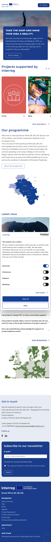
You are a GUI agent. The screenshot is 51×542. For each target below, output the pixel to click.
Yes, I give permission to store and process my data (26, 466)
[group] (14, 98)
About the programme (13, 166)
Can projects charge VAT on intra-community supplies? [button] (25, 315)
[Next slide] (48, 69)
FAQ (3, 504)
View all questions (40, 340)
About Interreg (7, 501)
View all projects (40, 124)
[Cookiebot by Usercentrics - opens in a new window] (40, 235)
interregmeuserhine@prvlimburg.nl (29, 426)
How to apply (13, 55)
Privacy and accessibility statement (14, 520)
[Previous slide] (46, 69)
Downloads (6, 517)
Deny (25, 305)
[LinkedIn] (6, 436)
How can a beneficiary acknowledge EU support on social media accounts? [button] (25, 330)
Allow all (25, 299)
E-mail (7, 452)
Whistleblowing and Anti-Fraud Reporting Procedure (21, 536)
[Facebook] (2, 436)
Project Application (9, 512)
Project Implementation (11, 515)
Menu (43, 5)
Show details (40, 292)
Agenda (4, 509)
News (4, 507)
